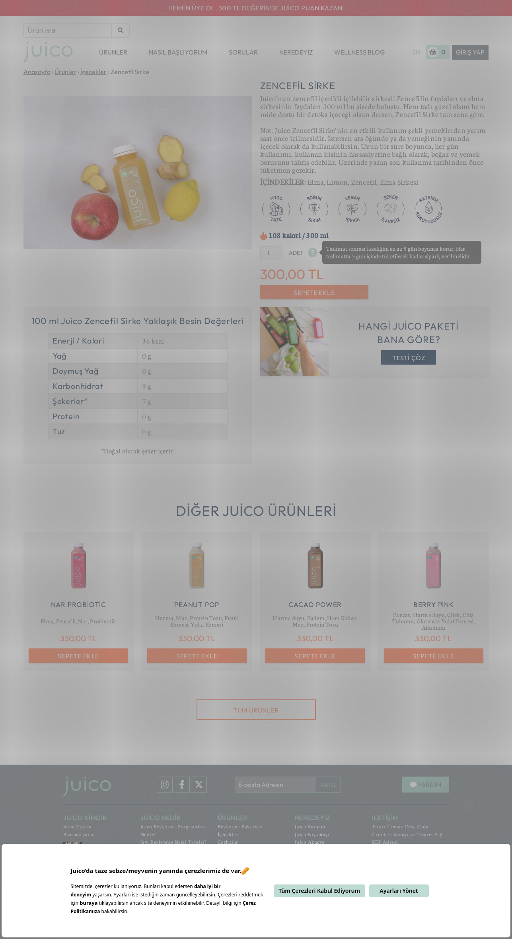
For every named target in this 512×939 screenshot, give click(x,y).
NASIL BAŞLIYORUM (178, 52)
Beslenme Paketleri (240, 826)
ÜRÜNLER (113, 52)
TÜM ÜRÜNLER (256, 710)
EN (416, 52)
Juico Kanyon (310, 826)
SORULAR (243, 52)
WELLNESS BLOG (359, 52)
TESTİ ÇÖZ (408, 358)
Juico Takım (77, 826)
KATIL (328, 785)
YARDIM (425, 785)
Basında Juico (79, 834)
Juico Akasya (310, 842)
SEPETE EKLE (314, 293)
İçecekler (228, 834)
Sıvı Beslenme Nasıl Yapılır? (173, 842)
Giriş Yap (470, 52)
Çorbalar (228, 842)
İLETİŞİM (385, 818)
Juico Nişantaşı (312, 834)
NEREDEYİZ (296, 52)
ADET (296, 252)
